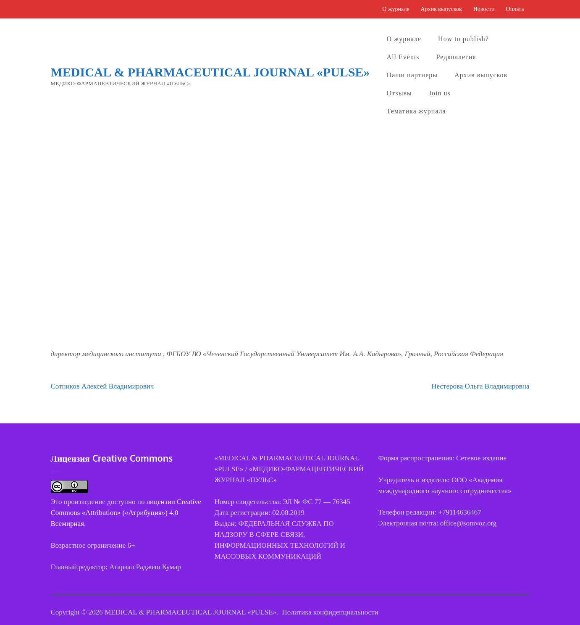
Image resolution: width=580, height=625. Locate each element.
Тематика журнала (416, 111)
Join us (440, 93)
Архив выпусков (441, 9)
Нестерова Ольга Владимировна (480, 386)
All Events (403, 56)
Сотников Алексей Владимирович (102, 386)
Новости (484, 9)
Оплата (515, 9)
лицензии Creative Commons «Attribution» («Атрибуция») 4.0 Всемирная (126, 513)
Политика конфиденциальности (330, 612)
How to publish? (463, 38)
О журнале (395, 9)
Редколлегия (456, 56)
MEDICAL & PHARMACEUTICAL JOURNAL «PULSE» (210, 72)
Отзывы (399, 93)
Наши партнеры (412, 75)
